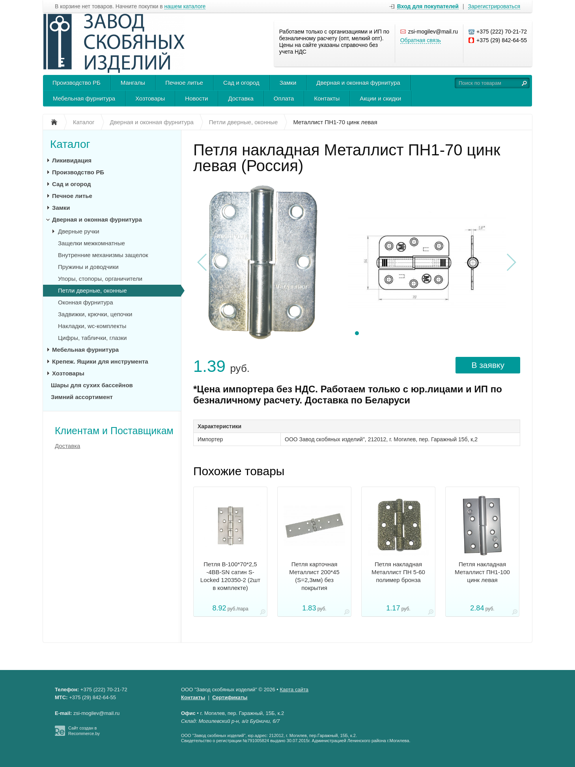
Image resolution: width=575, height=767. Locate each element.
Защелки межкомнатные (91, 243)
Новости (196, 98)
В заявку (487, 365)
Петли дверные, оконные (92, 290)
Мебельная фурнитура (84, 98)
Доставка (240, 98)
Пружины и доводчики (88, 266)
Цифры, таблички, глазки (92, 337)
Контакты (327, 98)
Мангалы (133, 82)
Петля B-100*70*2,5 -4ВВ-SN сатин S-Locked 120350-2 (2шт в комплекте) (230, 576)
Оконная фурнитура (85, 302)
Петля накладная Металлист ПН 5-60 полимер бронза (398, 572)
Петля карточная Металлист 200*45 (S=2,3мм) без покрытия (314, 576)
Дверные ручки (78, 231)
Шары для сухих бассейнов (92, 385)
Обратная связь (420, 40)
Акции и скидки (380, 98)
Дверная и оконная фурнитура (358, 82)
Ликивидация (71, 160)
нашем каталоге (185, 6)
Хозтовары (150, 98)
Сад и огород (241, 82)
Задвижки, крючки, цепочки (95, 314)
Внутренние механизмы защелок (103, 255)
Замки (288, 82)
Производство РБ (76, 82)
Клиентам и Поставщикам (114, 430)
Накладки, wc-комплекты (92, 326)
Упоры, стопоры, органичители (100, 278)
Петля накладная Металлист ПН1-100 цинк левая (482, 572)
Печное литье (184, 82)
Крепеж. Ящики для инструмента (100, 361)
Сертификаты (229, 697)
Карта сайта (294, 689)
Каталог (70, 144)
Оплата (284, 98)
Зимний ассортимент (82, 397)
